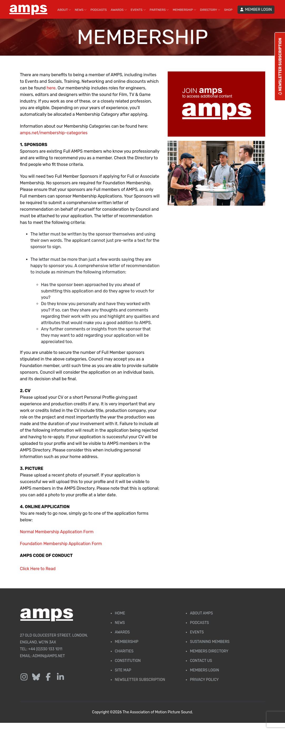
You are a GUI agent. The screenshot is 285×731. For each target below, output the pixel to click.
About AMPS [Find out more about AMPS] (201, 613)
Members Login (204, 670)
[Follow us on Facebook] (48, 677)
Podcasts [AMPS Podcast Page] (199, 623)
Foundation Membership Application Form (61, 543)
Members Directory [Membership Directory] (209, 651)
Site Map (123, 670)
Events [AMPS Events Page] (197, 632)
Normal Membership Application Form (57, 531)
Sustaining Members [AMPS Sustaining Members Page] (209, 641)
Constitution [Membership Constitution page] (128, 660)
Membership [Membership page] (126, 641)
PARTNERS (159, 10)
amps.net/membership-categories (54, 132)
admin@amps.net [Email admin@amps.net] (48, 656)
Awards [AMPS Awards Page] (122, 632)
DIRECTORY (210, 10)
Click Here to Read (38, 568)
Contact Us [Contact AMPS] (201, 660)
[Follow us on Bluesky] (36, 677)
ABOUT (64, 10)
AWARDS (119, 10)
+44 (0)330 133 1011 (45, 649)
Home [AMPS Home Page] (120, 613)
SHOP (228, 10)
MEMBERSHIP (184, 10)
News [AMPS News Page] (120, 623)
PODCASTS (98, 10)
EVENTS (138, 10)
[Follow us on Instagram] (24, 677)
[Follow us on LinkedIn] (60, 677)
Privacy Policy (204, 679)
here (51, 87)
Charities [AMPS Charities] (124, 651)
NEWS (81, 10)
